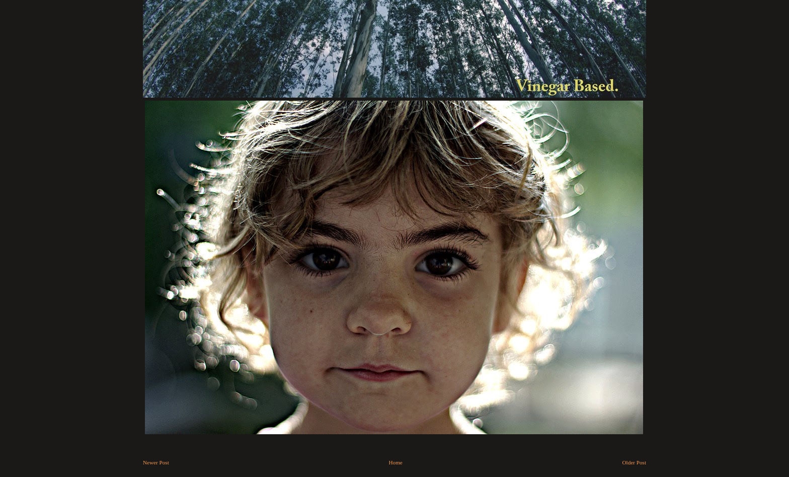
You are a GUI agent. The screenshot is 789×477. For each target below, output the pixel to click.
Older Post (634, 462)
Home (396, 462)
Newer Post (156, 462)
